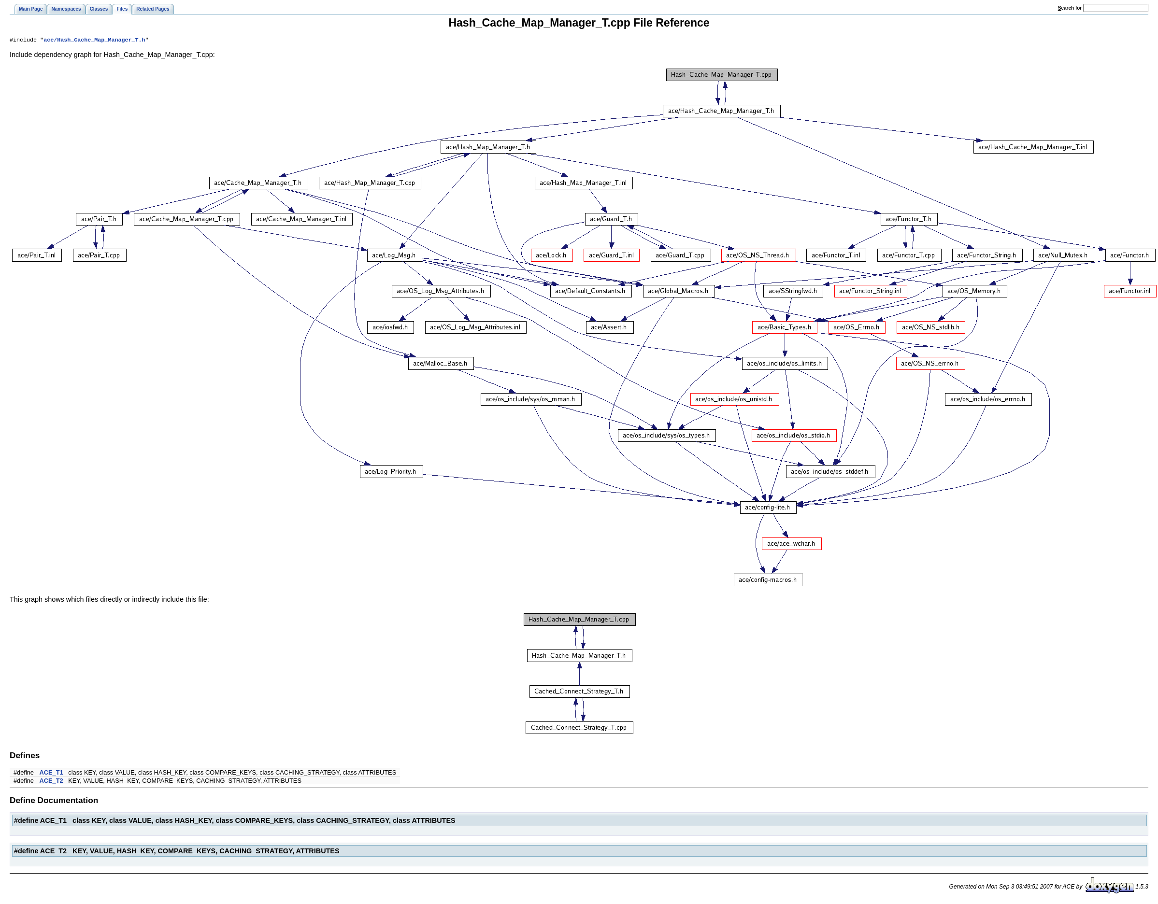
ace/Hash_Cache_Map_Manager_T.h (94, 40)
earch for (1070, 8)
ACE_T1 (51, 773)
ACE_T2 (51, 781)
